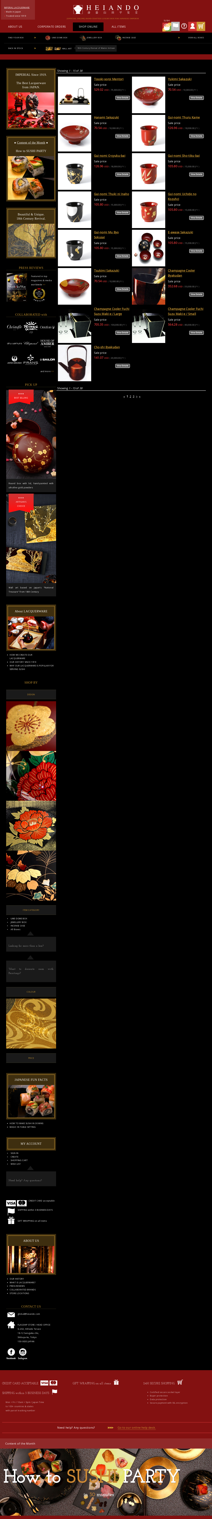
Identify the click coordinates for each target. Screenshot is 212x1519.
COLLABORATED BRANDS (23, 1289)
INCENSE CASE (125, 37)
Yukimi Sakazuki (180, 79)
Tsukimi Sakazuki (106, 271)
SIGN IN (14, 1153)
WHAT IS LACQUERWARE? (22, 1282)
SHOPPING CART (19, 1160)
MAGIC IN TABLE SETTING (23, 1127)
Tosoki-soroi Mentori (108, 79)
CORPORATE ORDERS (52, 26)
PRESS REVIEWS (17, 1286)
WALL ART (59, 48)
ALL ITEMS (119, 26)
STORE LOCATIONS (19, 1293)
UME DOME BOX (55, 37)
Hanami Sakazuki (106, 117)
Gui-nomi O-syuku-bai (109, 156)
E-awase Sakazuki (180, 232)
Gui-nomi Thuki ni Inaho (111, 194)
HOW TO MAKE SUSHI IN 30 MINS (26, 1123)
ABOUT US (15, 26)
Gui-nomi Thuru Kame (184, 117)
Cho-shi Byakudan (107, 347)
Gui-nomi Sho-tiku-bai (184, 156)
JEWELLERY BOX (90, 37)
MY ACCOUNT (31, 1143)
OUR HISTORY (17, 1278)
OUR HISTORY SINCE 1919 (23, 662)
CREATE (14, 1156)
